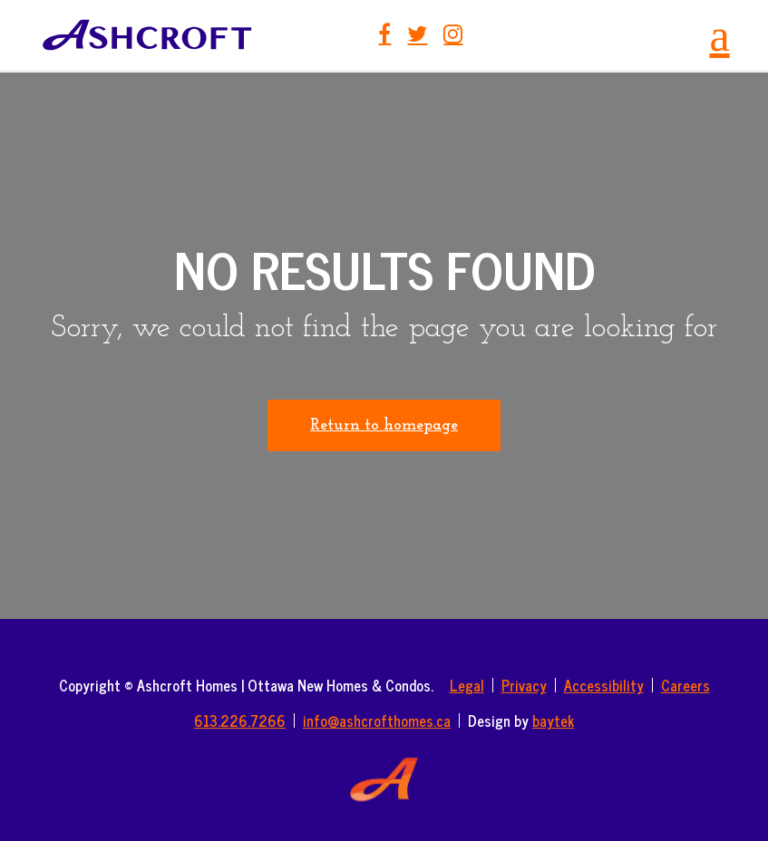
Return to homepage (384, 425)
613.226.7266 (240, 720)
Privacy (524, 685)
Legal (467, 685)
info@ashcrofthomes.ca (377, 720)
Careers (685, 685)
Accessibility (604, 685)
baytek (553, 720)
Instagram (453, 33)
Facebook (384, 33)
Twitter (417, 33)
